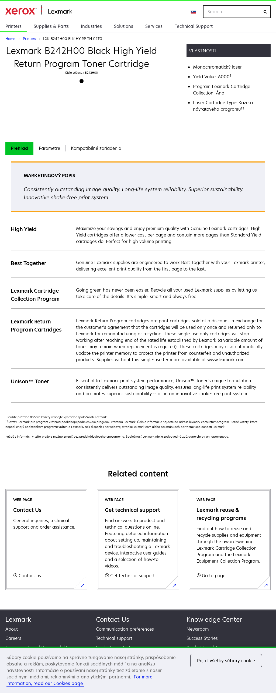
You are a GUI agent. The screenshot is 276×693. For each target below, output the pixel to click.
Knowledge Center (214, 619)
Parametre (49, 148)
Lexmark (18, 619)
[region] (138, 670)
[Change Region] (193, 11)
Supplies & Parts (51, 26)
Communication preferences (125, 629)
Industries (91, 26)
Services (154, 26)
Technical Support (194, 26)
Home (38, 10)
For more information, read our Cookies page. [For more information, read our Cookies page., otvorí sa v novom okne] (79, 680)
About (11, 629)
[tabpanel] (138, 281)
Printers (13, 26)
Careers (13, 638)
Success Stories (202, 638)
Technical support (114, 638)
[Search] (265, 12)
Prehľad (19, 148)
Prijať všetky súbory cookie (226, 661)
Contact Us (112, 619)
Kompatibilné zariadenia (96, 148)
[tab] (19, 148)
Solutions (123, 26)
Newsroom (198, 629)
